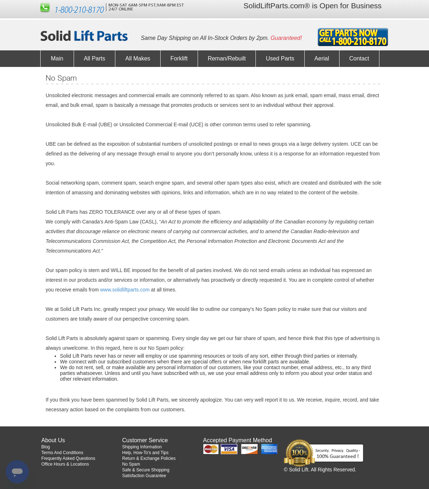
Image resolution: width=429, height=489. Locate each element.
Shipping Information (142, 446)
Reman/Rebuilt (227, 58)
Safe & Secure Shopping (145, 469)
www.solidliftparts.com (125, 290)
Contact (359, 58)
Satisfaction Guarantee (144, 475)
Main (57, 58)
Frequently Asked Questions (68, 458)
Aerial (321, 58)
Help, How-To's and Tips (145, 452)
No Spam (131, 464)
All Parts (94, 58)
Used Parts (280, 58)
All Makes (137, 58)
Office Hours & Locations (65, 464)
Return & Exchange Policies (149, 458)
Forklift (179, 58)
